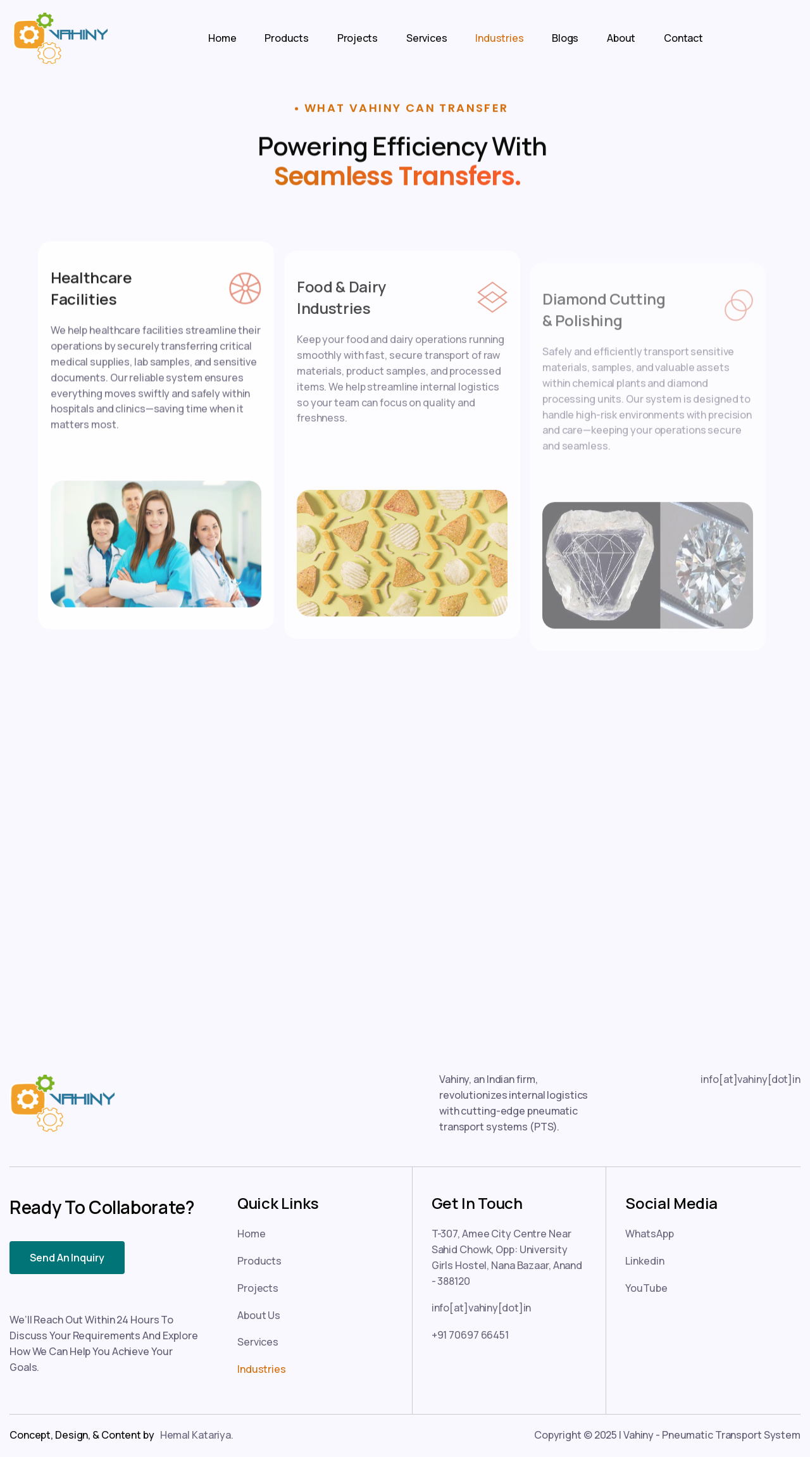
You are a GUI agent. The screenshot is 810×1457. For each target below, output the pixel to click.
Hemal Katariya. (197, 1435)
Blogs (565, 38)
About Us (258, 1315)
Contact (683, 38)
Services (426, 38)
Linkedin (644, 1261)
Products (286, 38)
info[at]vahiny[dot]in (751, 1079)
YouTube (646, 1288)
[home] (54, 38)
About (621, 38)
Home (222, 38)
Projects (357, 38)
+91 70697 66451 (470, 1335)
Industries (499, 38)
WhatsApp (649, 1234)
